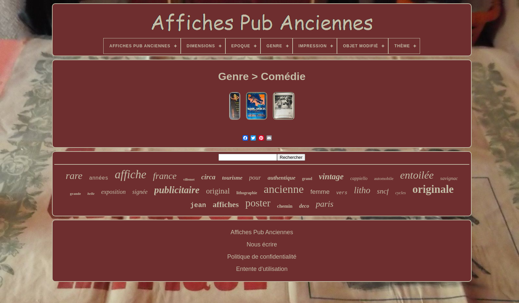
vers (342, 192)
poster (257, 203)
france (165, 176)
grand (307, 178)
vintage (331, 176)
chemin (285, 206)
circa (208, 177)
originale (433, 189)
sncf (383, 191)
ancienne (284, 189)
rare (74, 175)
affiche (130, 174)
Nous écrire (262, 244)
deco (304, 206)
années (98, 178)
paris (324, 204)
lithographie (246, 193)
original (218, 191)
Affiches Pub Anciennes (262, 232)
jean (198, 205)
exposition (113, 192)
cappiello (358, 178)
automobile (384, 178)
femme (320, 191)
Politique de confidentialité (261, 256)
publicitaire (177, 190)
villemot (189, 179)
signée (140, 192)
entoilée (417, 175)
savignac (449, 178)
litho (362, 190)
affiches (226, 204)
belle (90, 193)
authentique (281, 178)
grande (75, 193)
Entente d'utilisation (262, 269)
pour (255, 177)
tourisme (232, 178)
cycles (400, 192)
